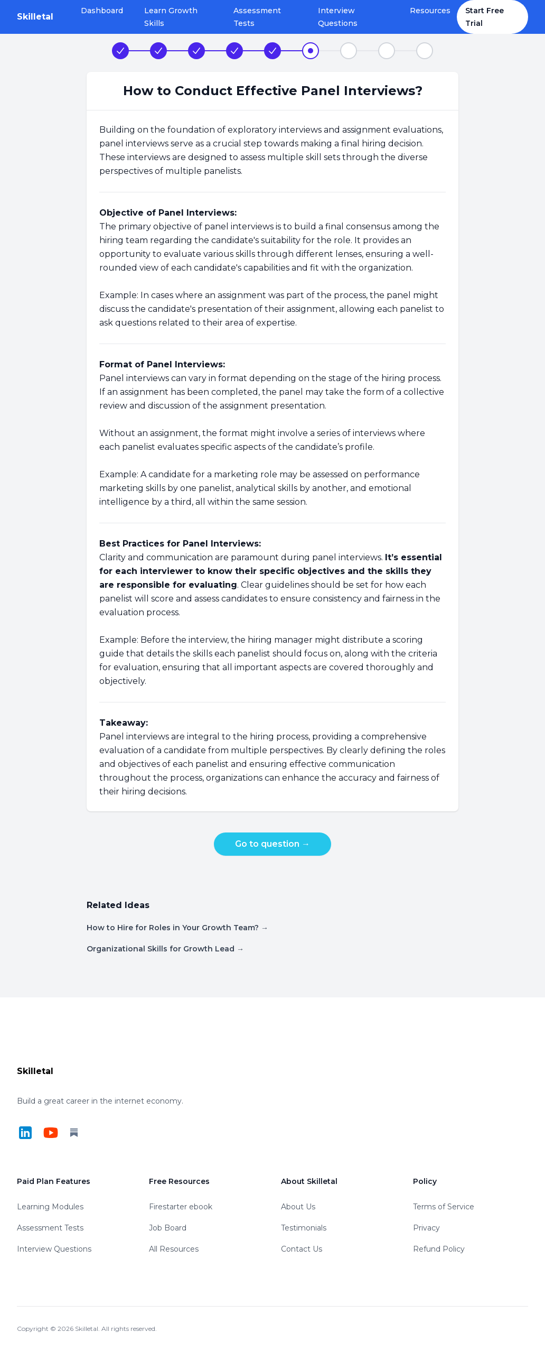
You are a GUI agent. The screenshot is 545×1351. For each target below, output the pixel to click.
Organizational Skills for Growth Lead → (165, 949)
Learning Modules (50, 1206)
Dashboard (102, 10)
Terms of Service (443, 1206)
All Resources (174, 1249)
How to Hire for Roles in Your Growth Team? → (177, 927)
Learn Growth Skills (171, 17)
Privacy (426, 1228)
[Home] (35, 17)
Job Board (167, 1228)
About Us (298, 1206)
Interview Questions (338, 17)
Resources (430, 10)
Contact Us (301, 1249)
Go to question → (272, 844)
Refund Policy (439, 1249)
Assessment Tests (257, 17)
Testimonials (303, 1228)
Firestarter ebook (180, 1206)
